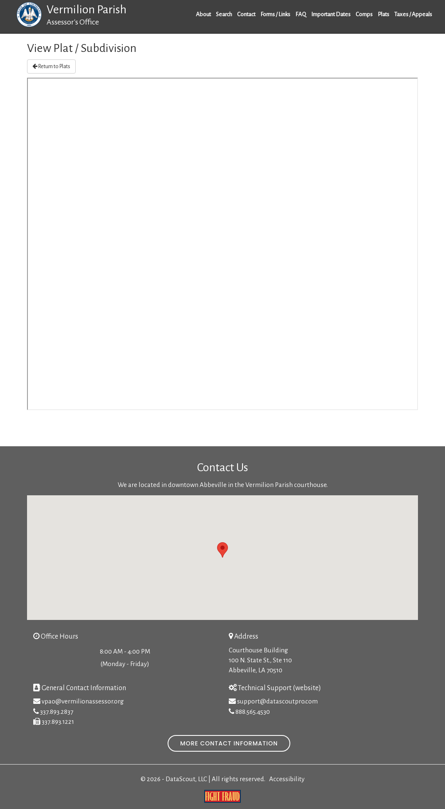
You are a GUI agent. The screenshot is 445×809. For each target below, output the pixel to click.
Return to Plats (51, 66)
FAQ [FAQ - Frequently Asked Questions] (300, 14)
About (203, 14)
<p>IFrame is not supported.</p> (222, 244)
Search (224, 14)
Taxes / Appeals (413, 14)
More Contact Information (229, 743)
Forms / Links (275, 14)
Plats (383, 14)
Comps (364, 14)
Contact (246, 14)
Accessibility (286, 778)
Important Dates (331, 14)
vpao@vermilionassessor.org (83, 701)
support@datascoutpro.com (277, 701)
